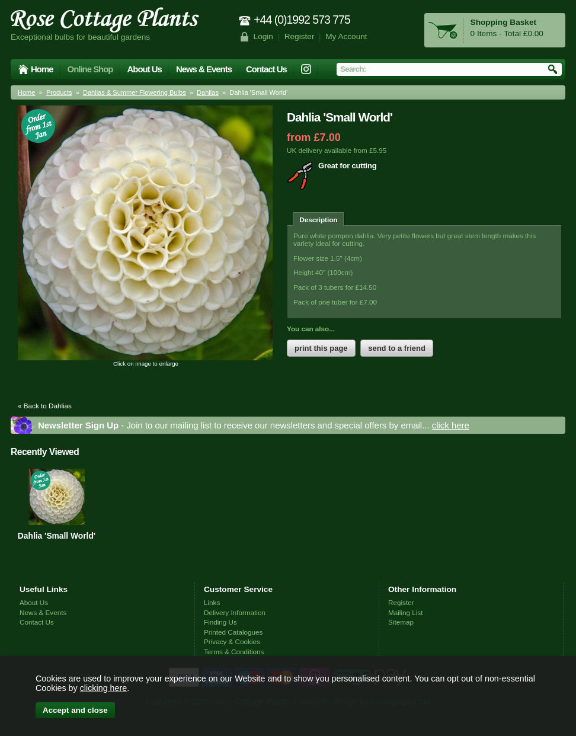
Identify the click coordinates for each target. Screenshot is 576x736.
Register (299, 36)
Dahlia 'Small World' (56, 535)
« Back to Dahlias (45, 405)
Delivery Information (234, 612)
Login (263, 36)
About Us (144, 69)
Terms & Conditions (234, 651)
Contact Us (266, 69)
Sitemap (401, 622)
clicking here (103, 688)
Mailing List (405, 612)
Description (318, 219)
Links (212, 602)
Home (42, 69)
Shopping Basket (503, 22)
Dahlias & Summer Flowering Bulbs (134, 92)
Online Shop (90, 69)
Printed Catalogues (233, 632)
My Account (346, 36)
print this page (321, 348)
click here (450, 425)
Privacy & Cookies (232, 641)
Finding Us (220, 622)
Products (59, 92)
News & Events (204, 69)
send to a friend (396, 348)
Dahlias (208, 92)
